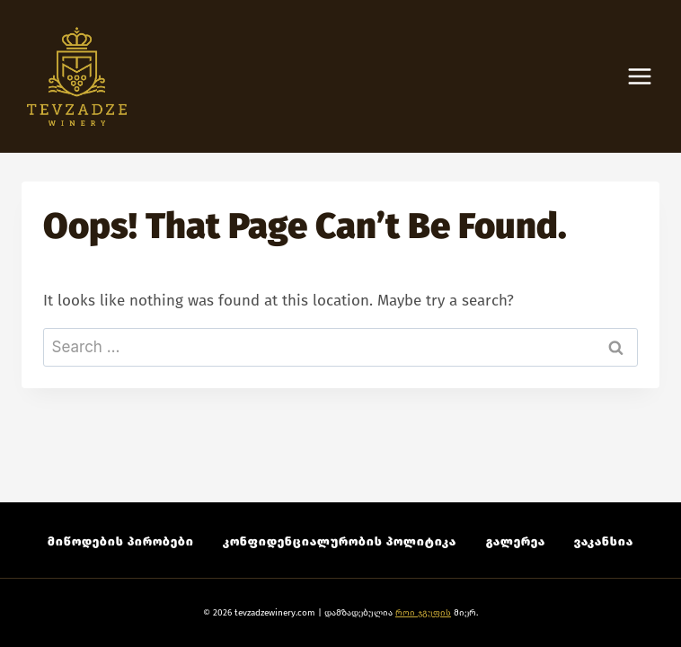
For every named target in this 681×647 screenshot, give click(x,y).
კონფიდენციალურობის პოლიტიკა (339, 541)
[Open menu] (648, 76)
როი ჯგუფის (423, 612)
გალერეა (515, 541)
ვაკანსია (603, 541)
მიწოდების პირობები (121, 541)
